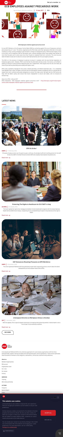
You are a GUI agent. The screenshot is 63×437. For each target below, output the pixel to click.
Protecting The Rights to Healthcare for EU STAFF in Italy (31, 204)
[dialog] (31, 415)
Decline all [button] (48, 420)
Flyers (3, 392)
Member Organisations (8, 362)
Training (4, 379)
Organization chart (6, 366)
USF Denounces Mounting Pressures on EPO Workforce (31, 262)
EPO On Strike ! (31, 148)
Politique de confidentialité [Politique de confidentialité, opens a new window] (9, 427)
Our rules (4, 369)
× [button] (58, 397)
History (4, 373)
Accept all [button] (48, 413)
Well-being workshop (7, 382)
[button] (20, 431)
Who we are (5, 364)
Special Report (5, 390)
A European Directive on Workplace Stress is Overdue (31, 318)
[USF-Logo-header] (8, 2)
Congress (4, 387)
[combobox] (55, 397)
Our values (4, 371)
